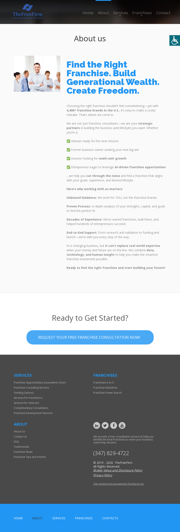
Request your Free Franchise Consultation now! (89, 347)
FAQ (16, 441)
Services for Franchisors (28, 398)
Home (88, 12)
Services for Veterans (26, 403)
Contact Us (20, 436)
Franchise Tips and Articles (30, 457)
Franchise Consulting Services (31, 387)
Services (120, 12)
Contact (163, 12)
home (18, 518)
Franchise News (23, 452)
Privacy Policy (102, 475)
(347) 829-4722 (111, 453)
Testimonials (21, 447)
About (103, 12)
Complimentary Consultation (31, 408)
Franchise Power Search (107, 392)
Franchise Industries (105, 387)
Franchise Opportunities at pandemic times (40, 382)
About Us (19, 431)
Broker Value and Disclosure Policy (117, 470)
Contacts (110, 518)
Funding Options (24, 392)
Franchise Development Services (33, 413)
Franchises (142, 12)
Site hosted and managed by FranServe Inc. (118, 484)
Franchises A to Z (103, 382)
